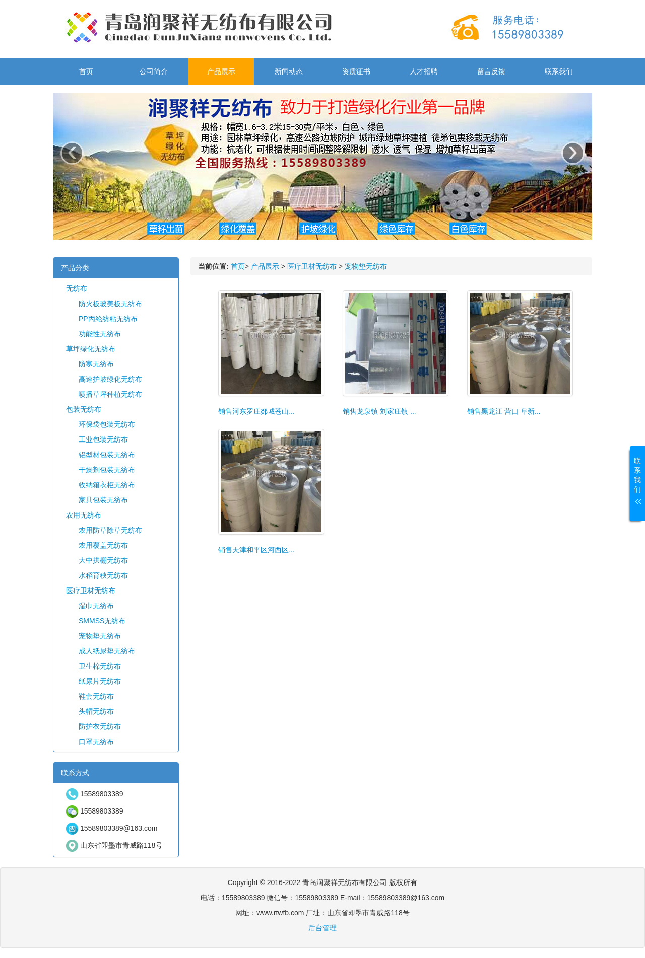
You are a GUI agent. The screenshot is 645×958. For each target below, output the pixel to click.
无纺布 (76, 288)
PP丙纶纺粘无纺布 (108, 319)
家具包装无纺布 (103, 500)
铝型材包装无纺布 (107, 455)
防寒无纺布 (96, 364)
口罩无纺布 (96, 742)
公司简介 (154, 71)
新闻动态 (289, 71)
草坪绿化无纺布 (90, 349)
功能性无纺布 (100, 334)
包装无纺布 (83, 409)
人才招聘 (424, 71)
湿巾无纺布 (96, 606)
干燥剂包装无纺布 (107, 470)
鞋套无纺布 (96, 696)
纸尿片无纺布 (100, 681)
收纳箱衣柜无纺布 (107, 485)
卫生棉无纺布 (100, 666)
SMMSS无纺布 (102, 621)
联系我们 (559, 71)
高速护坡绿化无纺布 (110, 379)
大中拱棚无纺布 (103, 560)
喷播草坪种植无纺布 (110, 394)
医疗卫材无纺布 (90, 590)
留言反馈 (491, 71)
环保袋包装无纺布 (107, 424)
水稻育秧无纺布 (103, 575)
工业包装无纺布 (103, 439)
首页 (86, 71)
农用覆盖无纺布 (103, 545)
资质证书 (356, 71)
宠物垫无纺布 (100, 636)
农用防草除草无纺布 (110, 530)
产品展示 (221, 71)
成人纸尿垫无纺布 (107, 651)
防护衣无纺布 (100, 726)
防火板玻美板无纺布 (110, 304)
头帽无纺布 (96, 711)
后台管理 (322, 928)
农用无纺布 (83, 515)
